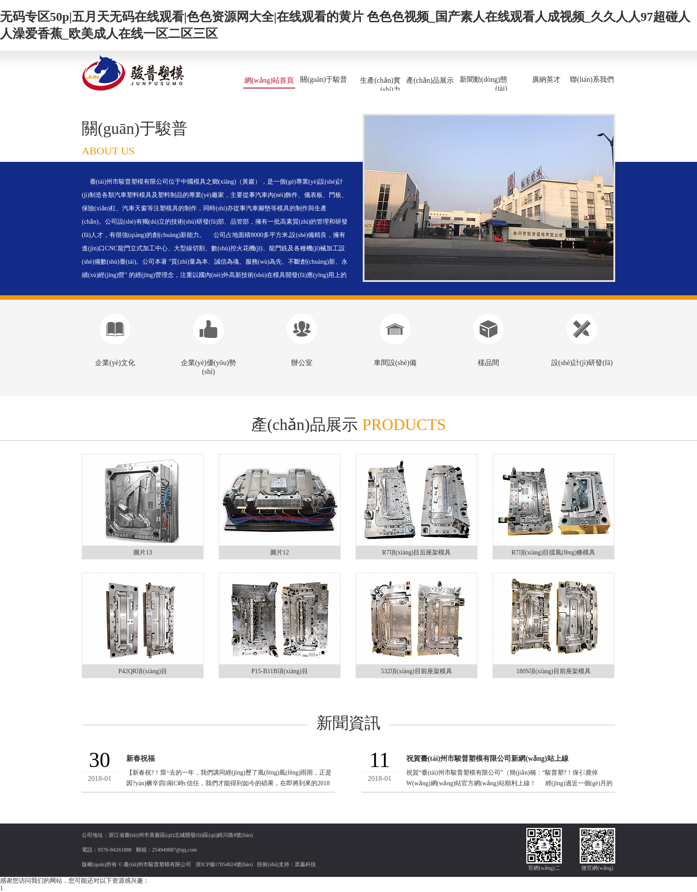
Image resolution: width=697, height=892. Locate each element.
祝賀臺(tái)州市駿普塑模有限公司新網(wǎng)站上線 (487, 758)
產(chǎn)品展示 (430, 80)
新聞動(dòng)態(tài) (483, 84)
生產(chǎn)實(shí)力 (380, 84)
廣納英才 (546, 79)
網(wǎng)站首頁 (269, 80)
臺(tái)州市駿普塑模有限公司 (157, 864)
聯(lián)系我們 (592, 79)
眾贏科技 (305, 864)
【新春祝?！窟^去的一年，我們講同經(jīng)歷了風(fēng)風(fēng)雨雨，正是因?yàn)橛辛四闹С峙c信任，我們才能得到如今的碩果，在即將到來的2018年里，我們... (229, 783)
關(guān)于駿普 (323, 79)
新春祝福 (140, 758)
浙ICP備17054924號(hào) (224, 864)
